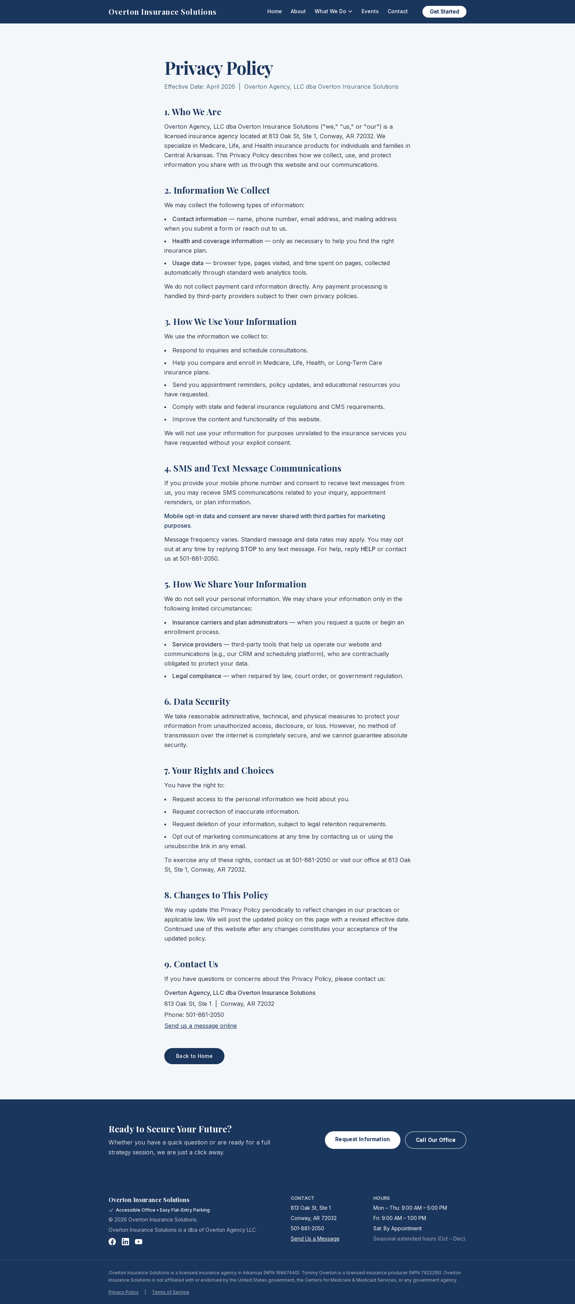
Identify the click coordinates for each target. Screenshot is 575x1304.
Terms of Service (170, 1292)
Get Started (444, 11)
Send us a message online (200, 1025)
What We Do (334, 11)
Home (274, 11)
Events (370, 11)
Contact (398, 11)
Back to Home (194, 1056)
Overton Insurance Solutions (163, 12)
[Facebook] (112, 1241)
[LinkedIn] (125, 1241)
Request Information (362, 1139)
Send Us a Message (315, 1238)
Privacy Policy (124, 1292)
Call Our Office (435, 1140)
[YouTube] (138, 1241)
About (298, 11)
